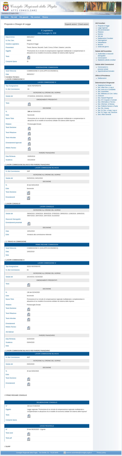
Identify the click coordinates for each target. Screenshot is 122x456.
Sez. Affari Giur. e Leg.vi (106, 87)
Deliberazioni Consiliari (105, 38)
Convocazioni (102, 58)
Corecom (101, 96)
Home (6, 17)
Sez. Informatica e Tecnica (106, 102)
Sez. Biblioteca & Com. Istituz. (108, 94)
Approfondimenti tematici (106, 71)
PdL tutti (14, 17)
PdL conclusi (35, 17)
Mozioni (100, 44)
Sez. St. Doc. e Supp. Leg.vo (107, 110)
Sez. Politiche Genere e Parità (108, 106)
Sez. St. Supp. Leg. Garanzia (107, 112)
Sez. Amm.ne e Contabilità (106, 89)
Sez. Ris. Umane (103, 108)
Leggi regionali (102, 28)
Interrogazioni (102, 40)
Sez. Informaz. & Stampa (106, 104)
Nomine (100, 34)
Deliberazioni (102, 78)
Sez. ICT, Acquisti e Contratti (107, 100)
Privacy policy (101, 453)
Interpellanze (102, 42)
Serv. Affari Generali (104, 114)
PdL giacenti (23, 17)
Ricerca (45, 17)
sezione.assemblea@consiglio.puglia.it (78, 453)
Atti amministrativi (103, 30)
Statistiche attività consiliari (107, 60)
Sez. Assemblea (103, 91)
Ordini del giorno (103, 47)
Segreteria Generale (104, 85)
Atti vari (100, 36)
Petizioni (100, 32)
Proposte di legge (103, 26)
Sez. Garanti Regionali (105, 98)
